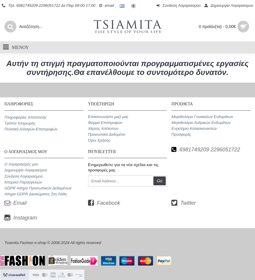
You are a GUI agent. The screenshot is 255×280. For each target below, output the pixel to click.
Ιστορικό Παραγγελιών (23, 182)
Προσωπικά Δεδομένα (106, 134)
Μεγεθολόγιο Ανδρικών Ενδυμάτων (200, 122)
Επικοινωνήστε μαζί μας (108, 116)
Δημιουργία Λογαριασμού (25, 170)
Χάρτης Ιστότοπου (103, 128)
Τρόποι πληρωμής (19, 123)
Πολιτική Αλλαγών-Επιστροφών (30, 129)
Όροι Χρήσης (99, 140)
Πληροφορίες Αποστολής (25, 117)
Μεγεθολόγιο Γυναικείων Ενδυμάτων (202, 116)
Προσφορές (181, 134)
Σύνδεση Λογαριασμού (23, 176)
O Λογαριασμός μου (21, 164)
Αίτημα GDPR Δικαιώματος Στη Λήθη (35, 194)
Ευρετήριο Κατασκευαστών (194, 128)
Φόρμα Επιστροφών (105, 122)
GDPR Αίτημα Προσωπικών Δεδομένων (38, 188)
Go (160, 181)
